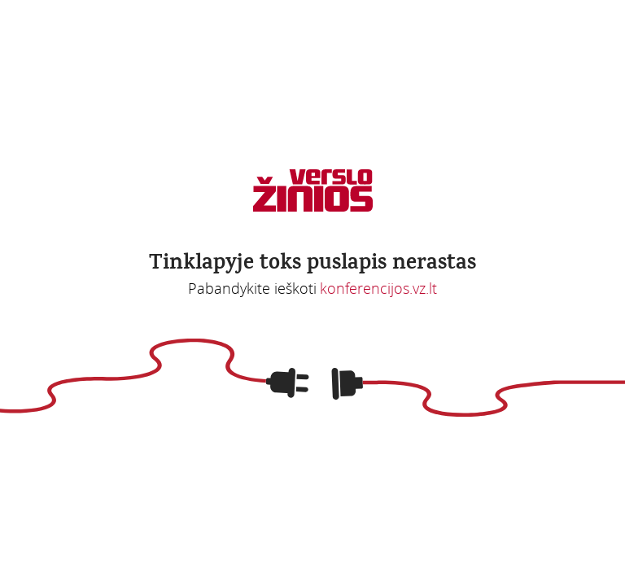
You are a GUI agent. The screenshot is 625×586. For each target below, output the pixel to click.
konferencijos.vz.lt (378, 288)
